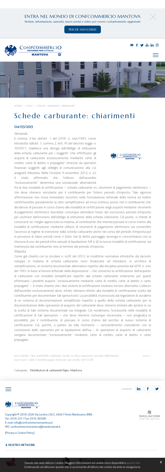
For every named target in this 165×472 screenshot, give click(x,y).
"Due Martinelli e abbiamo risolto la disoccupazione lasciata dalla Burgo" (74, 355)
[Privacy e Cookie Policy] (20, 432)
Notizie (18, 105)
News (29, 105)
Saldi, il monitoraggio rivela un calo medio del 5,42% (61, 360)
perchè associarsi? (82, 29)
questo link (133, 463)
